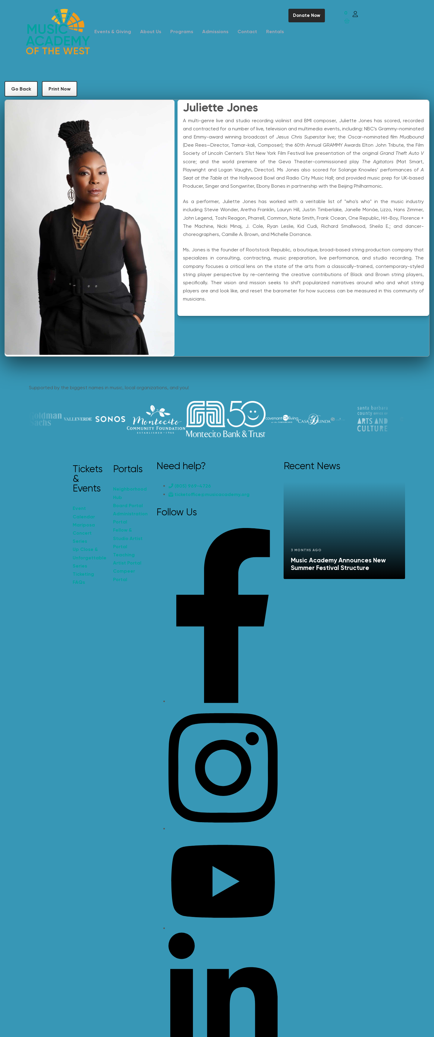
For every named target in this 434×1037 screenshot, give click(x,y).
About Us (150, 31)
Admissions (215, 31)
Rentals (275, 31)
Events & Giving (112, 31)
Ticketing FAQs (83, 578)
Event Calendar (84, 512)
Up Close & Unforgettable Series (89, 557)
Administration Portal (130, 518)
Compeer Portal (124, 575)
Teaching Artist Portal (127, 559)
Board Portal (128, 505)
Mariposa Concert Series (84, 533)
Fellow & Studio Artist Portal (128, 538)
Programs (181, 31)
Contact (247, 31)
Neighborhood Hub (130, 493)
